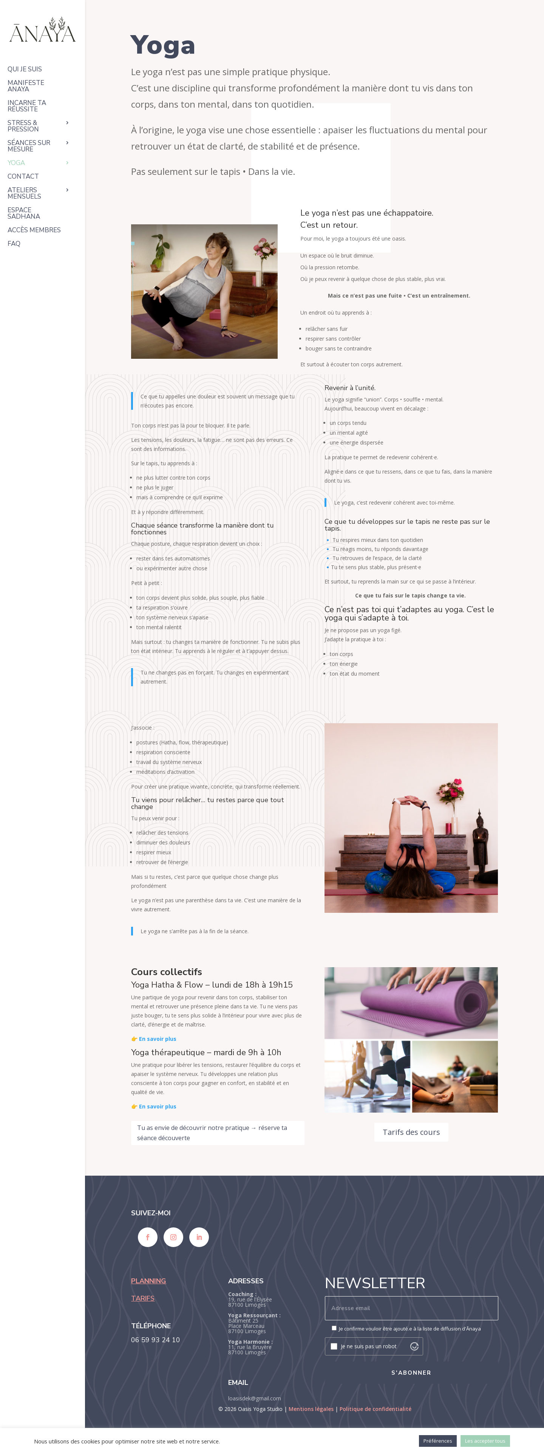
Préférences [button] (437, 1440)
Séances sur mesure (29, 147)
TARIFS (143, 1298)
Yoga (16, 163)
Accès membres (34, 231)
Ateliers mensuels (24, 194)
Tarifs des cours (411, 1132)
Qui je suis (25, 70)
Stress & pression (23, 127)
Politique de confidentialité (375, 1408)
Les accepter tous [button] (485, 1440)
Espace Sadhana (24, 214)
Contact (23, 177)
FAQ (14, 244)
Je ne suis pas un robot (369, 1346)
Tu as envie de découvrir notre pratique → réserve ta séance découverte (212, 1133)
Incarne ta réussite (27, 107)
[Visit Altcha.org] (414, 1346)
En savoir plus (157, 1038)
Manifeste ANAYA (26, 87)
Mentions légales (311, 1408)
